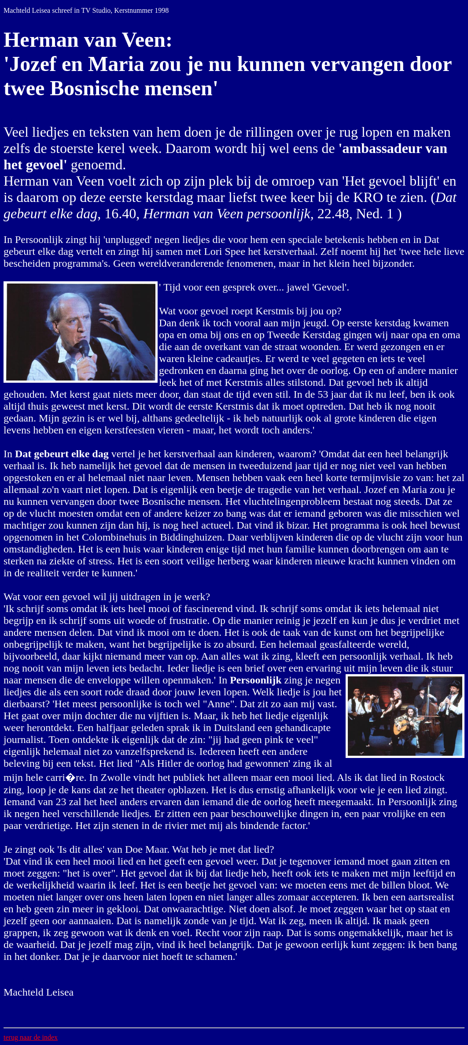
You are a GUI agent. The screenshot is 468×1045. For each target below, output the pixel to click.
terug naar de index (31, 1037)
